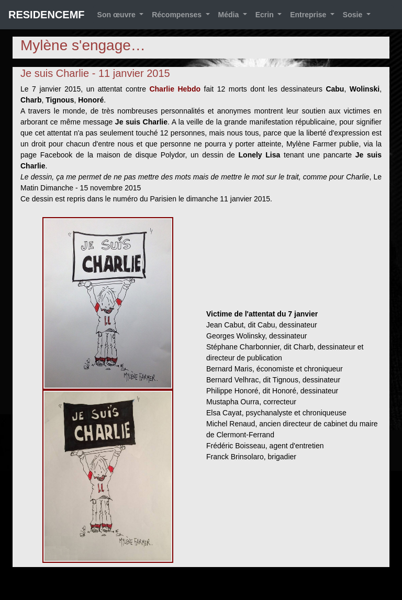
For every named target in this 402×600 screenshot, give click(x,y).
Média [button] (229, 14)
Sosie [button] (353, 14)
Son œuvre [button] (117, 14)
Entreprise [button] (309, 14)
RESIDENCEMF (46, 14)
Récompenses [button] (178, 14)
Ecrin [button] (265, 14)
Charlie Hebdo (174, 89)
